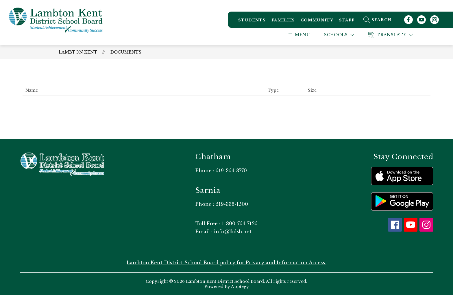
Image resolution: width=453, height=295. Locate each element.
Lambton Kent (78, 52)
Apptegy (240, 286)
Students (251, 20)
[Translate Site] (397, 35)
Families (283, 20)
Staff (347, 20)
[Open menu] (305, 35)
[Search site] (383, 19)
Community (317, 20)
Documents (125, 52)
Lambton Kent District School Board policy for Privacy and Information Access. (226, 262)
